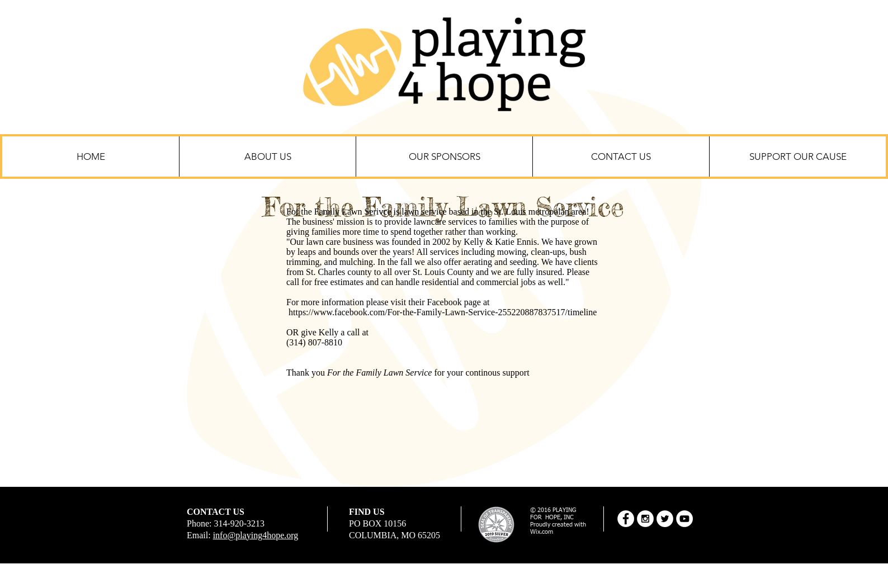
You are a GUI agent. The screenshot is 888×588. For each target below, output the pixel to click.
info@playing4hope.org (256, 535)
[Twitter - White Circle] (664, 518)
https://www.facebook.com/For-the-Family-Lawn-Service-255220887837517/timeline (443, 312)
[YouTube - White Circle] (684, 518)
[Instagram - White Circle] (645, 518)
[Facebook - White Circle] (625, 518)
